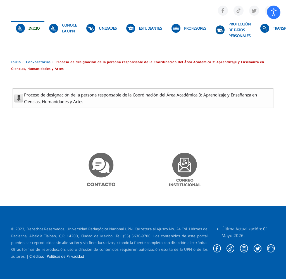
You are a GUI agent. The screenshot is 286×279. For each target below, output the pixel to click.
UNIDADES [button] (101, 28)
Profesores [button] (188, 28)
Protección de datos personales (233, 30)
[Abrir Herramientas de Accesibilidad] (273, 12)
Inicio (28, 28)
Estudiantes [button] (144, 28)
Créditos (36, 256)
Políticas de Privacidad (65, 256)
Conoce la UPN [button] (63, 28)
